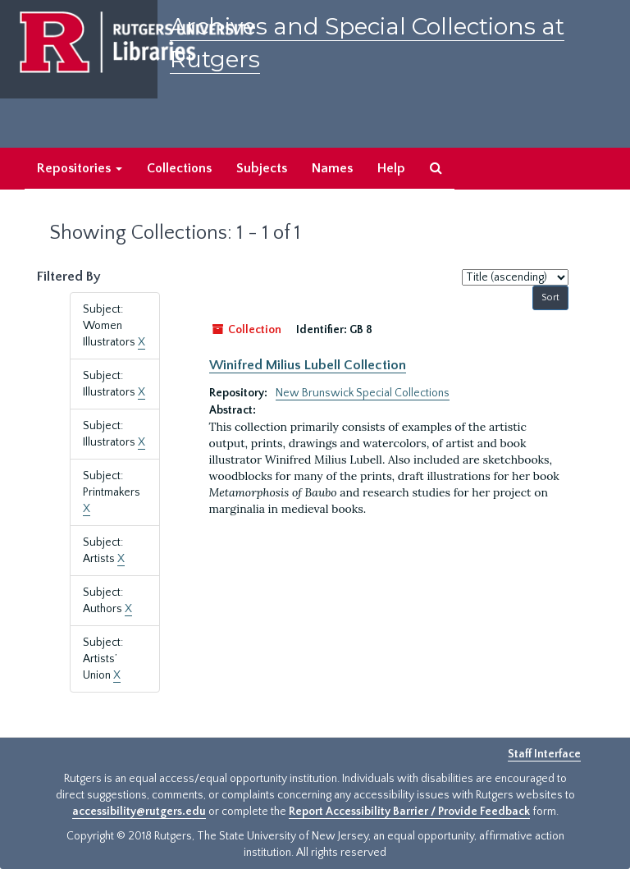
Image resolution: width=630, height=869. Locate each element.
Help (391, 168)
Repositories (79, 168)
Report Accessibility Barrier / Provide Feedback (409, 811)
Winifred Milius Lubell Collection (307, 365)
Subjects (261, 168)
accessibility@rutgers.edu (139, 811)
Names (332, 168)
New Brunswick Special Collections (363, 393)
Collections (179, 168)
